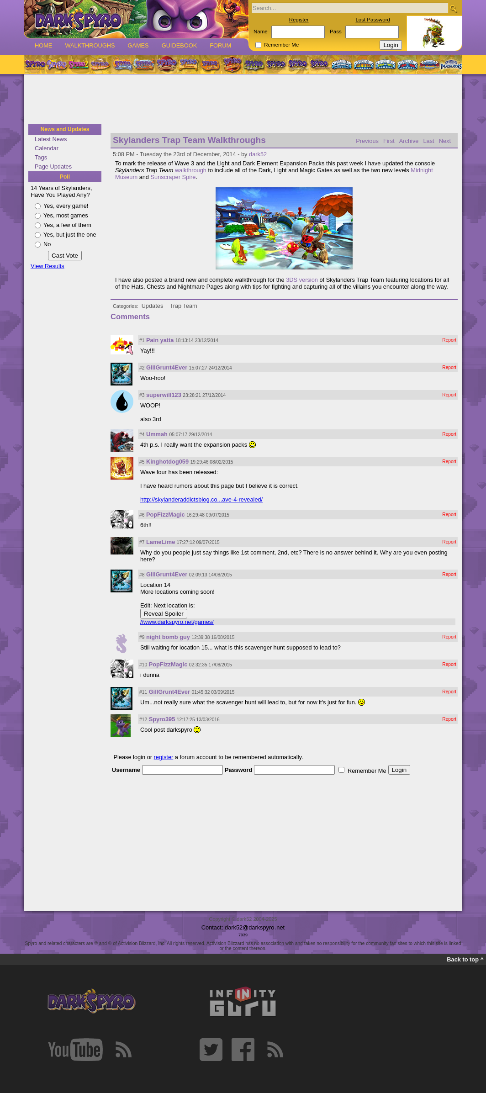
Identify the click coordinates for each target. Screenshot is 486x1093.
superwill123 (163, 394)
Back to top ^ (465, 959)
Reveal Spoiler (164, 613)
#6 (141, 514)
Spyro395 (162, 719)
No (47, 244)
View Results (47, 266)
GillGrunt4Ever (166, 367)
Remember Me (281, 45)
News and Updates (65, 129)
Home (43, 45)
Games (137, 45)
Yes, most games (65, 215)
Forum (220, 45)
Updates (153, 305)
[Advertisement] (243, 99)
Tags (41, 157)
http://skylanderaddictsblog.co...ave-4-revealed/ (201, 499)
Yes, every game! (65, 205)
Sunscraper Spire (173, 177)
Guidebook (179, 45)
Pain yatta (160, 340)
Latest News (51, 139)
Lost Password (372, 19)
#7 (141, 542)
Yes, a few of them (67, 225)
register (164, 757)
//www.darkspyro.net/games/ (177, 621)
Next (445, 140)
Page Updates (53, 166)
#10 (143, 664)
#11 (143, 692)
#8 (141, 574)
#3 (141, 395)
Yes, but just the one (69, 234)
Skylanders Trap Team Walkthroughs (189, 140)
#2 (141, 367)
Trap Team (183, 305)
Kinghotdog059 (167, 461)
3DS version (302, 279)
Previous (367, 140)
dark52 (258, 154)
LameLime (160, 542)
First (389, 140)
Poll (65, 177)
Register (299, 19)
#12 (143, 719)
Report (449, 340)
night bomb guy (168, 637)
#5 (141, 462)
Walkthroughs (90, 45)
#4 (141, 434)
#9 (141, 637)
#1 (141, 340)
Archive (409, 140)
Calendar (46, 148)
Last (428, 140)
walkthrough (190, 170)
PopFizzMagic (165, 514)
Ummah (157, 434)
